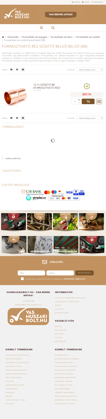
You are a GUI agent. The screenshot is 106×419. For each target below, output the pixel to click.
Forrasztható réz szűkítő (88, 37)
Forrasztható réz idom (61, 37)
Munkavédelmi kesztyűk (66, 396)
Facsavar (10, 381)
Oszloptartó (12, 389)
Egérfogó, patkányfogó (66, 400)
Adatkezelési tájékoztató (67, 302)
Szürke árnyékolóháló (16, 374)
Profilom (59, 334)
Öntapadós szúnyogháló (17, 363)
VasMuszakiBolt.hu (13, 158)
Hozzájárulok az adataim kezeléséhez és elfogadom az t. (55, 279)
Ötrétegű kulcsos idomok (67, 359)
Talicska (59, 337)
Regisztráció (61, 330)
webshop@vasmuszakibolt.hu (28, 305)
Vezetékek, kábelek (63, 381)
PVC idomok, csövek (64, 385)
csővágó (54, 60)
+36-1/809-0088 (28, 301)
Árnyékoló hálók (14, 366)
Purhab (9, 396)
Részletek (99, 101)
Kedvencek (97, 2)
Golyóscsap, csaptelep (65, 370)
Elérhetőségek (62, 313)
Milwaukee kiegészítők (65, 377)
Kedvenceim (60, 341)
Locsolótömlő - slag (15, 400)
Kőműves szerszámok (65, 392)
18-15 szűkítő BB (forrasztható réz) (46, 86)
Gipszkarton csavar (15, 385)
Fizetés (58, 305)
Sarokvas (10, 392)
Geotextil (10, 404)
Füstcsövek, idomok (64, 374)
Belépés (71, 2)
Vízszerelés (12, 37)
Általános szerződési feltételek (70, 298)
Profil (83, 2)
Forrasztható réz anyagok (34, 37)
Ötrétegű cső (61, 355)
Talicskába (88, 101)
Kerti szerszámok (14, 377)
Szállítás (59, 309)
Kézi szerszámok (62, 389)
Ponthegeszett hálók (65, 404)
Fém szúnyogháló (14, 359)
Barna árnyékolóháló (16, 370)
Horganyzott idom (64, 363)
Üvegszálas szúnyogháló (17, 355)
